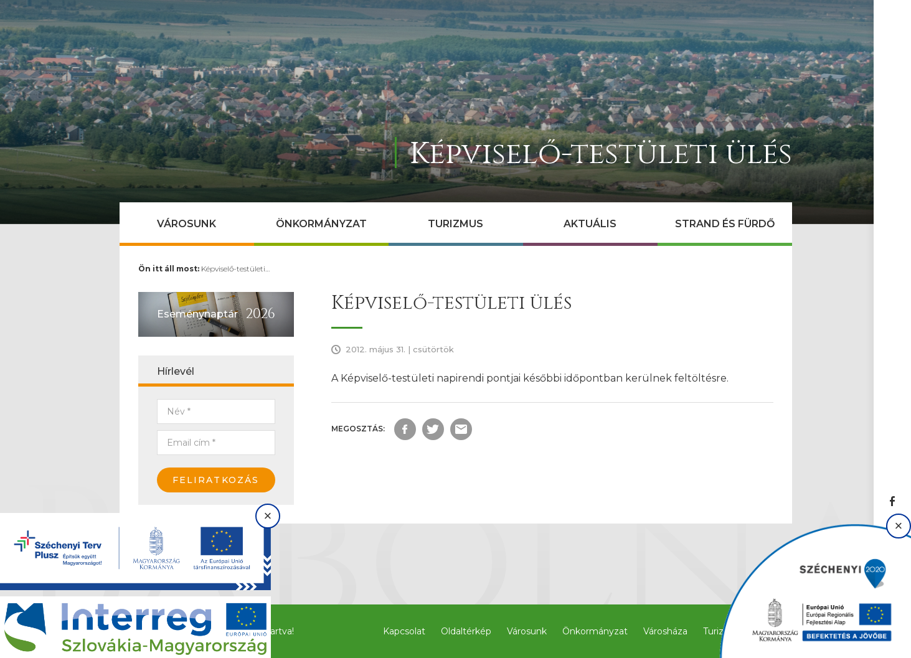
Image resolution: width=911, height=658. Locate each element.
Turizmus (455, 224)
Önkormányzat (321, 224)
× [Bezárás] (268, 516)
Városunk (186, 224)
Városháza (665, 631)
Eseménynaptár (197, 314)
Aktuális (590, 224)
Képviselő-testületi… (235, 268)
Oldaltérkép (466, 631)
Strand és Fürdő (725, 224)
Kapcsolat (404, 631)
